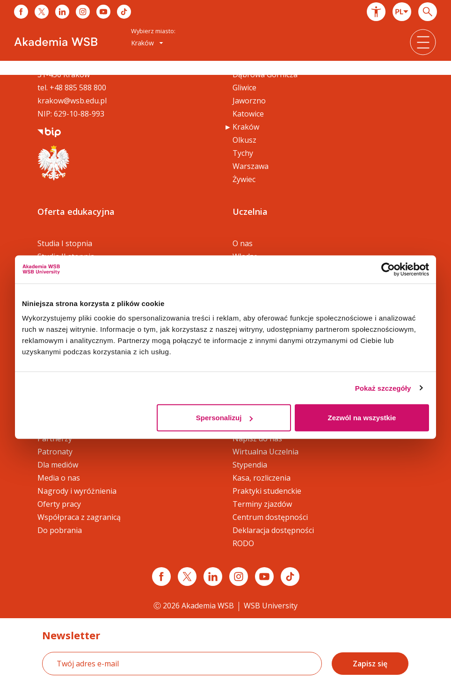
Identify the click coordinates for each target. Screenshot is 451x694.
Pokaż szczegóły (383, 388)
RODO (243, 543)
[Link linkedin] (213, 576)
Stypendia (250, 465)
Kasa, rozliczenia (262, 478)
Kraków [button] (147, 42)
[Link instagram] (238, 576)
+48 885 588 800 (78, 87)
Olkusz (244, 140)
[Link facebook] (161, 576)
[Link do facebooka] (21, 12)
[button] (376, 11)
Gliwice (244, 87)
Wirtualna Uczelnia (265, 451)
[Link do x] (42, 12)
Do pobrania (59, 530)
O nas (243, 243)
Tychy (243, 153)
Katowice (248, 114)
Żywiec (244, 179)
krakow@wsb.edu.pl (72, 100)
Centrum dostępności (270, 517)
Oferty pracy (59, 504)
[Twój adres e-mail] (182, 663)
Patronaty (55, 451)
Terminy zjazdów (262, 504)
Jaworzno (249, 100)
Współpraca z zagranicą (79, 517)
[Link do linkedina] (62, 12)
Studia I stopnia (64, 243)
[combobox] (402, 11)
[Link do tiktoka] (124, 12)
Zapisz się (370, 663)
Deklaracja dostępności (273, 530)
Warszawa (251, 166)
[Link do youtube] (103, 12)
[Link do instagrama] (83, 12)
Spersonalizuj (224, 418)
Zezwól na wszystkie (362, 418)
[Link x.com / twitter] (187, 576)
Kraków (246, 127)
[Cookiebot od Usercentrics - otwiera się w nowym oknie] (388, 269)
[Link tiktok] (290, 576)
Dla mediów (57, 465)
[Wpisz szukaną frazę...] (427, 11)
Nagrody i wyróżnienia (76, 491)
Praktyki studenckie (267, 491)
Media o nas (58, 478)
